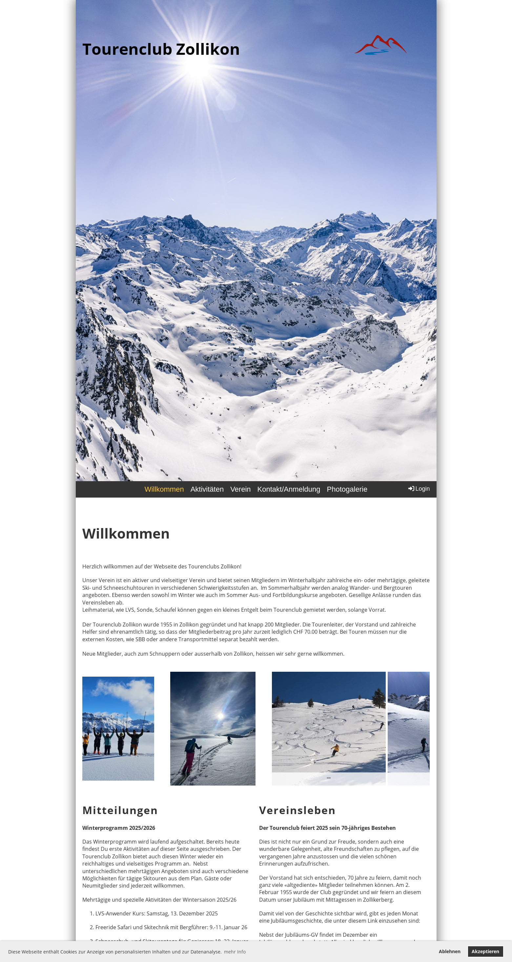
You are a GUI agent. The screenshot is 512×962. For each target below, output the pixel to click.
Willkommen (164, 489)
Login (418, 488)
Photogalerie (347, 489)
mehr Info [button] (235, 952)
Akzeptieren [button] (485, 951)
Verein (240, 489)
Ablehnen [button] (450, 951)
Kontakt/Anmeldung (288, 489)
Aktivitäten (207, 489)
